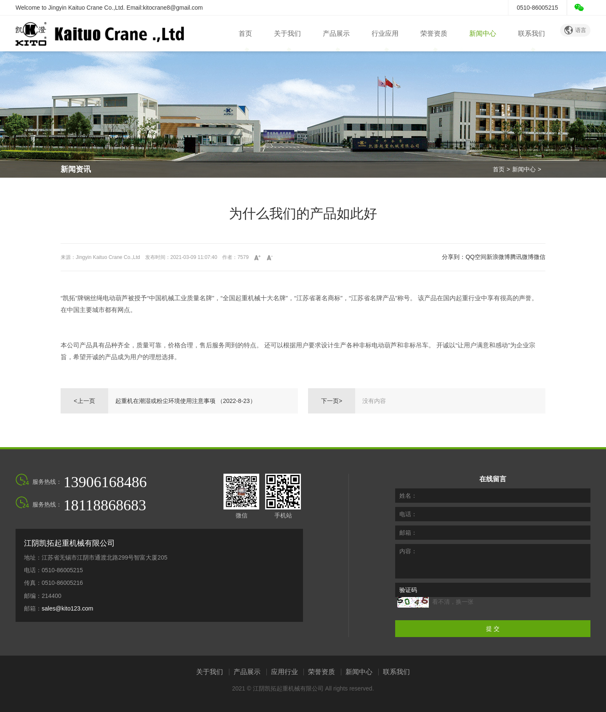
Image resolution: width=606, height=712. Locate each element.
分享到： (453, 256)
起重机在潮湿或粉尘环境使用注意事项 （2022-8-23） (185, 400)
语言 (575, 30)
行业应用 (385, 33)
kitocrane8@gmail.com (173, 7)
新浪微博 (498, 256)
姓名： (408, 495)
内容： (408, 551)
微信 (539, 256)
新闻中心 (482, 33)
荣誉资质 (433, 33)
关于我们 (287, 33)
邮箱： (408, 532)
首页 (245, 33)
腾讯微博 (522, 256)
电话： (408, 514)
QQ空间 (475, 256)
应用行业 (284, 672)
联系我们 (531, 33)
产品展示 (336, 33)
